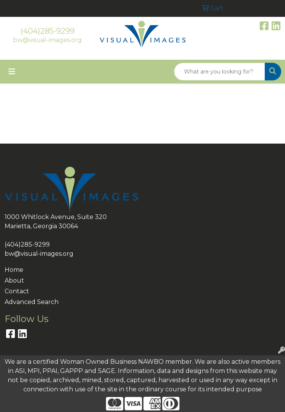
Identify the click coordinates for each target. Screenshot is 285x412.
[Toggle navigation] (12, 71)
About (14, 280)
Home (14, 269)
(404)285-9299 (48, 31)
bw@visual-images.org (47, 40)
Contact (17, 291)
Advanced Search (32, 302)
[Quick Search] (219, 71)
